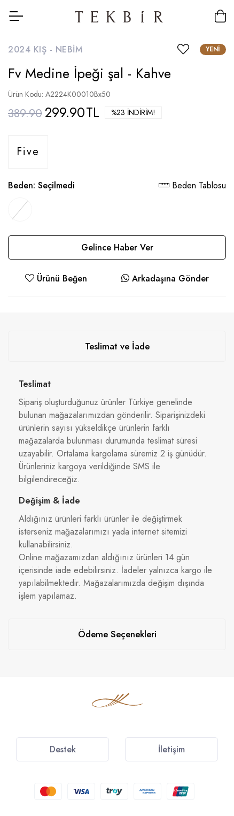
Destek (63, 749)
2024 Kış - (32, 49)
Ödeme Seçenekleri (117, 634)
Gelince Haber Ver (117, 247)
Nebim (69, 49)
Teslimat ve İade (117, 346)
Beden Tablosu (192, 185)
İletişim (171, 749)
